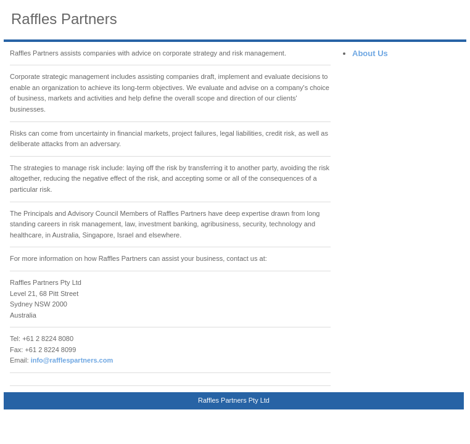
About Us (370, 53)
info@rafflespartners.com (72, 360)
